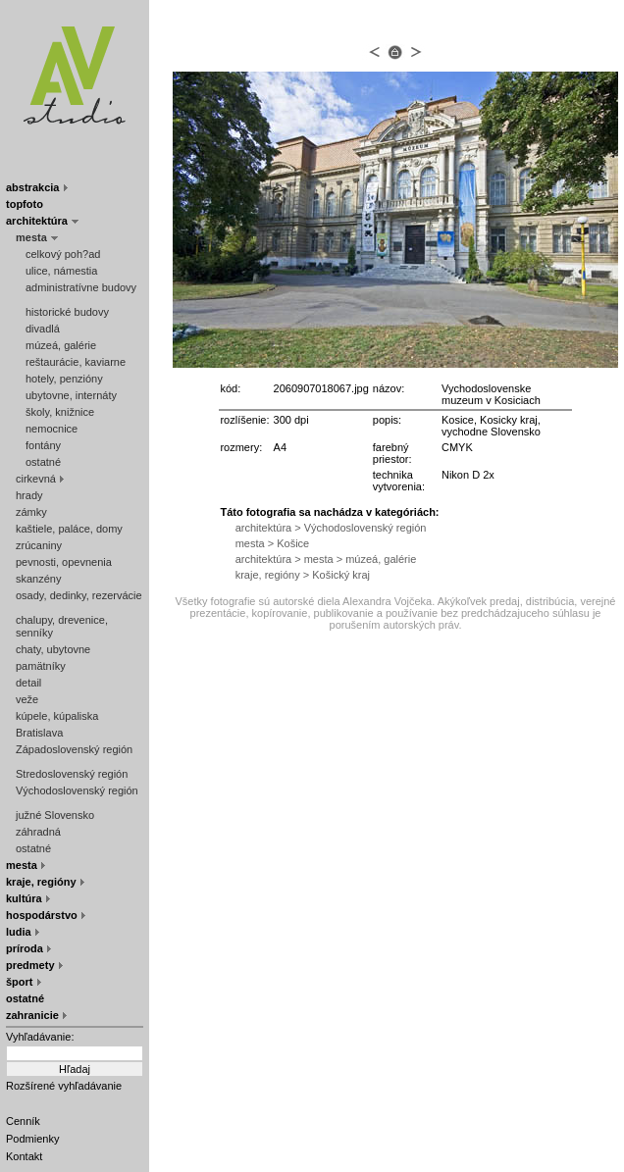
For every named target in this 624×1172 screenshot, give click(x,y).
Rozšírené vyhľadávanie (64, 1086)
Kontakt (24, 1156)
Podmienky (32, 1139)
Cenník (23, 1121)
